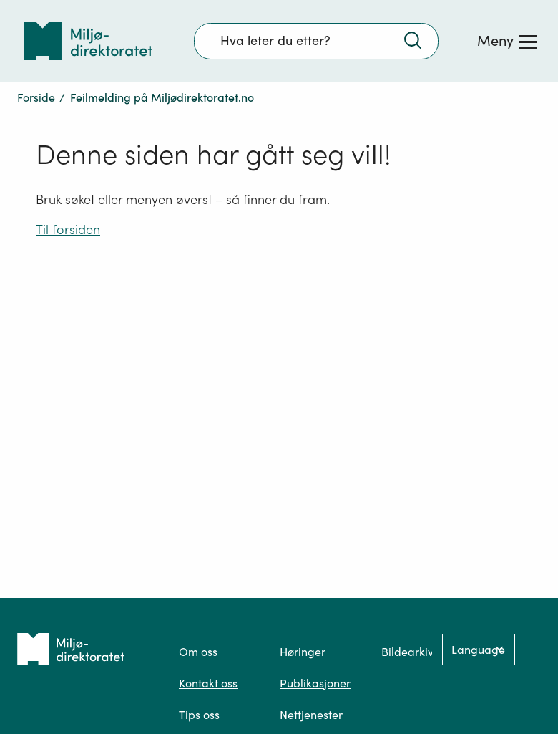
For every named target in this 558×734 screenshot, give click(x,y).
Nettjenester (311, 715)
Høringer (303, 651)
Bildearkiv (407, 651)
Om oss (198, 651)
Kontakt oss (208, 683)
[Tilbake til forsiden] (88, 41)
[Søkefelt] (316, 41)
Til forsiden (68, 229)
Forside (36, 97)
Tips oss (199, 715)
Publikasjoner (315, 683)
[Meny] (507, 41)
